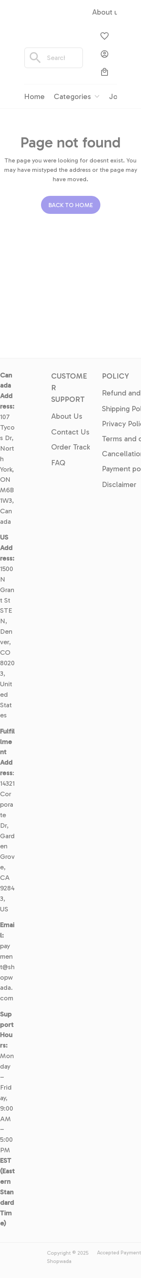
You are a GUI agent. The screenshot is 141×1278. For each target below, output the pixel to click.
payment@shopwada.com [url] (7, 972)
